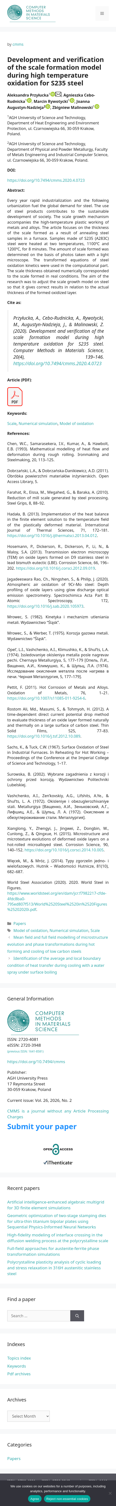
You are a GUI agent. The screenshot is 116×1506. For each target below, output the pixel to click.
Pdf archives (19, 1374)
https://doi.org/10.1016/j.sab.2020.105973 (45, 606)
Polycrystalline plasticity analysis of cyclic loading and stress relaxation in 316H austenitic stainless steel (54, 1267)
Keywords (16, 1366)
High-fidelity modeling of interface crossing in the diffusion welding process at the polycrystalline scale (57, 1237)
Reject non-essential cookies (67, 1499)
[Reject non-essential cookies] (110, 1493)
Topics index (19, 1358)
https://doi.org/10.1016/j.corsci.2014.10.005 (63, 850)
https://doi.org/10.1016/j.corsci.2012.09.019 (55, 568)
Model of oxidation (76, 423)
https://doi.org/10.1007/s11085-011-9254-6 (46, 698)
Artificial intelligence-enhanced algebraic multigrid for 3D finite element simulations (55, 1205)
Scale (12, 423)
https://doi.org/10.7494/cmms (36, 1061)
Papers (20, 923)
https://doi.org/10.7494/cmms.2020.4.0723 (46, 180)
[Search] (77, 1315)
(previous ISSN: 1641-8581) (25, 1051)
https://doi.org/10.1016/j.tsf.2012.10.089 (43, 736)
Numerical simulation (38, 423)
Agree (34, 1499)
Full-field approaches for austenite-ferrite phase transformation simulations (53, 1251)
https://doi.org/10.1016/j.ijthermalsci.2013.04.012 (52, 535)
